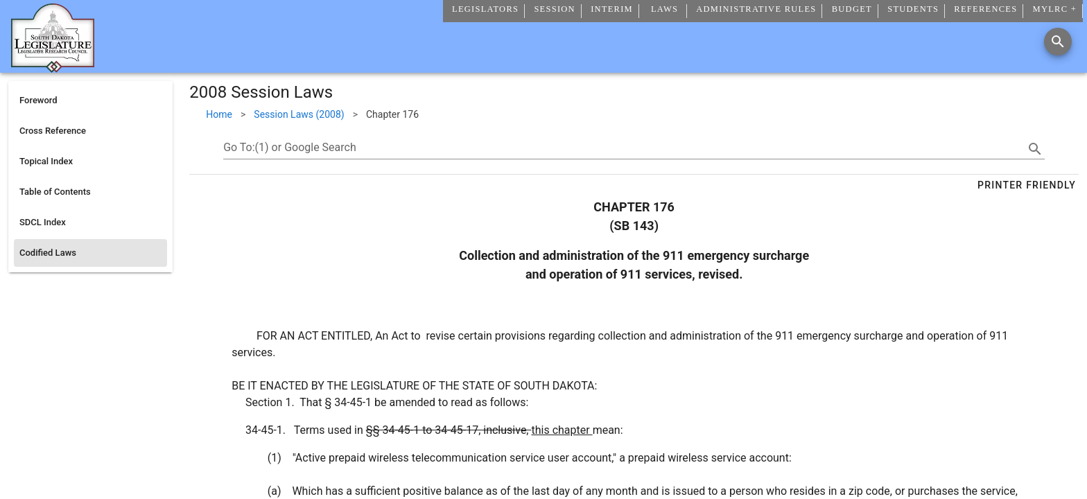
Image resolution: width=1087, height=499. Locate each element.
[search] (1035, 149)
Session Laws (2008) (299, 114)
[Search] (1058, 41)
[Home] (52, 67)
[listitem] (90, 100)
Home (219, 114)
